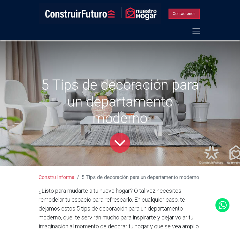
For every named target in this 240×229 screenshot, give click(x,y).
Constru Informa (56, 177)
